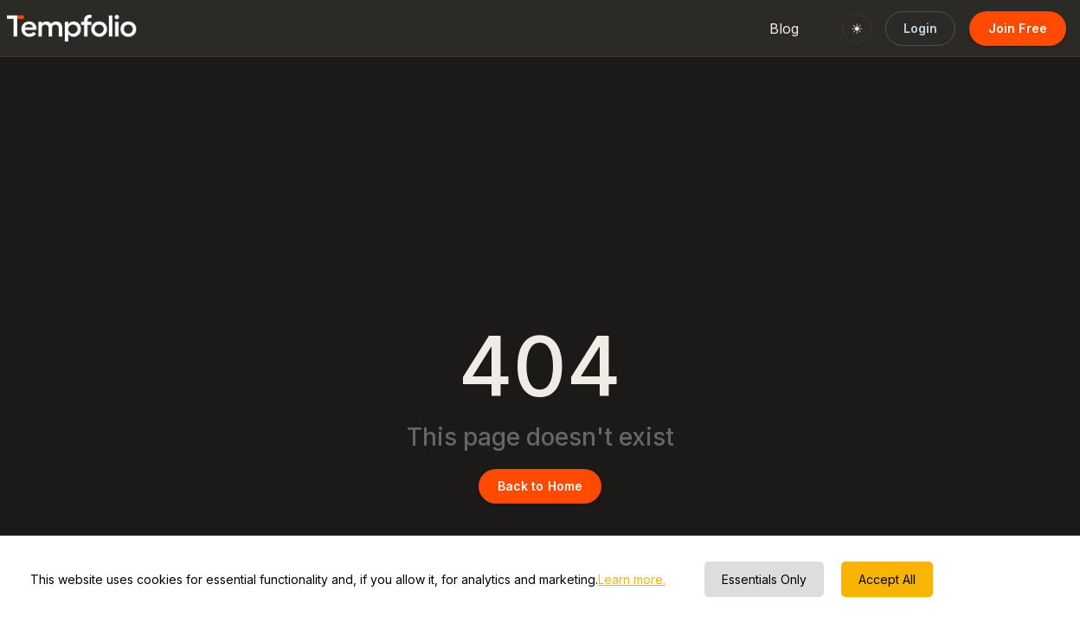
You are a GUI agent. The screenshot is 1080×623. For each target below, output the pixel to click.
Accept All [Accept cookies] (887, 579)
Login (920, 28)
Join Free (1017, 28)
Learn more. (631, 579)
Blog (784, 28)
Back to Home (540, 485)
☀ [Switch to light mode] (857, 28)
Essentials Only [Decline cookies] (764, 579)
